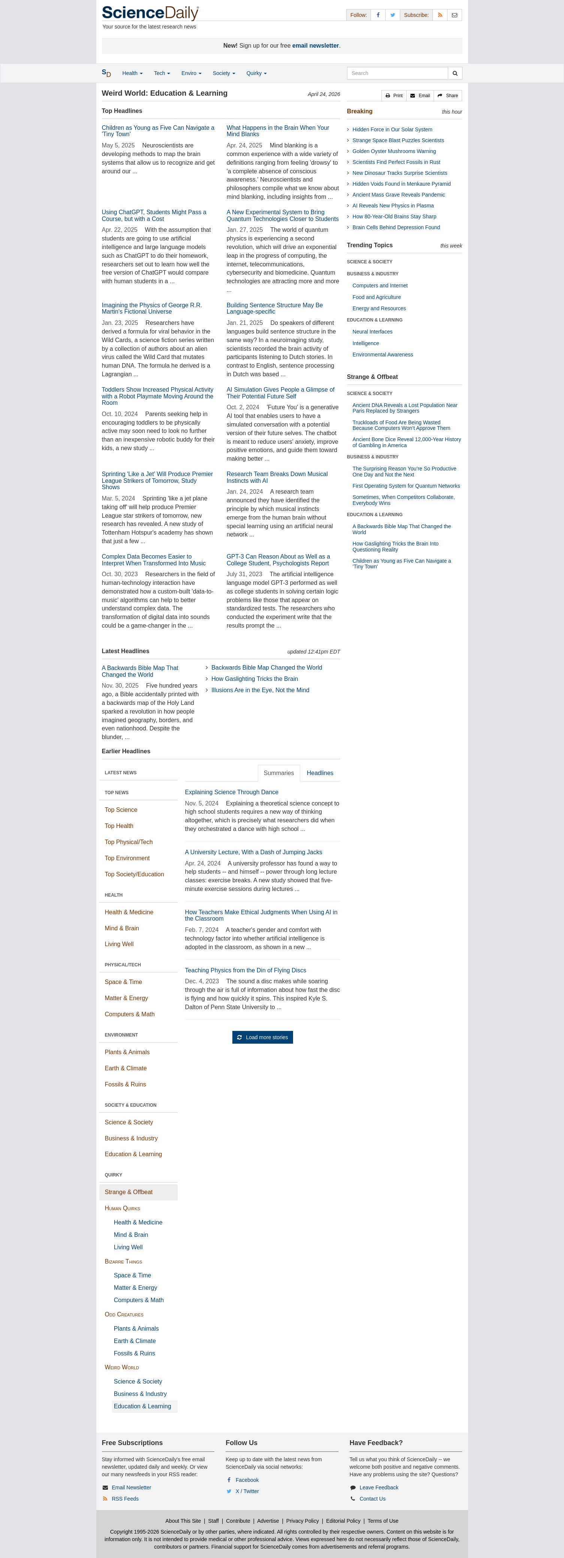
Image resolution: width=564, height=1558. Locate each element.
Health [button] (133, 73)
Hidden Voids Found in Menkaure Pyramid (402, 184)
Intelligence (366, 343)
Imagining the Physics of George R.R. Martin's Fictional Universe (152, 308)
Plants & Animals (127, 1052)
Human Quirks (122, 1208)
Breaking (360, 111)
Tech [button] (162, 73)
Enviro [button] (191, 73)
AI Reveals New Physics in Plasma (393, 206)
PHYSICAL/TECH (123, 965)
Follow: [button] (358, 15)
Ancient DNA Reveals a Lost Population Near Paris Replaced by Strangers (405, 408)
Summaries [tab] (279, 773)
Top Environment (127, 858)
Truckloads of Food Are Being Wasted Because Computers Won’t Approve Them (401, 425)
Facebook (247, 1480)
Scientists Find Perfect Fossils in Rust (396, 162)
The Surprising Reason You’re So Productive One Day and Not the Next (404, 471)
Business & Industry (131, 1138)
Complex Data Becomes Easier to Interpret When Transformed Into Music (154, 559)
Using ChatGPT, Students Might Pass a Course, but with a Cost (154, 215)
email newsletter (315, 45)
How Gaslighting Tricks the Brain (254, 679)
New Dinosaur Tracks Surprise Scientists (400, 173)
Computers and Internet (380, 285)
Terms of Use (383, 1521)
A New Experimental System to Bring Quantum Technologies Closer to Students (283, 215)
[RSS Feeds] (439, 15)
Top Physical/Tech (129, 842)
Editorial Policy (343, 1521)
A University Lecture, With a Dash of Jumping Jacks (253, 852)
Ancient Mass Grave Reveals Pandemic (399, 195)
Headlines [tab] (320, 773)
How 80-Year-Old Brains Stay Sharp (395, 216)
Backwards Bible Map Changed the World (266, 667)
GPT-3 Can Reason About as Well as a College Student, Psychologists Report (278, 559)
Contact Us (373, 1499)
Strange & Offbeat (129, 1192)
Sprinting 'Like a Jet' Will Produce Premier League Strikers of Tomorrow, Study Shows (157, 480)
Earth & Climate (126, 1068)
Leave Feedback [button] (379, 1487)
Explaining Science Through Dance (232, 792)
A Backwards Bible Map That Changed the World (140, 671)
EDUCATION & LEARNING (374, 320)
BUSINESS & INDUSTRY (373, 273)
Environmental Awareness (383, 355)
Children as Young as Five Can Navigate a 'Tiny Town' (402, 563)
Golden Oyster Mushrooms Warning (394, 151)
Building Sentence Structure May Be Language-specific (275, 308)
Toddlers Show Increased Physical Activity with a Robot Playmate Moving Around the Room (158, 396)
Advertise (268, 1521)
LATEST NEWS (121, 772)
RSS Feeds (125, 1499)
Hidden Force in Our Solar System (392, 129)
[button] (394, 95)
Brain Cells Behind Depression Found (396, 227)
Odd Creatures (124, 1314)
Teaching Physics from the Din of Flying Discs (246, 970)
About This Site (183, 1521)
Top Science (121, 810)
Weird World (122, 1367)
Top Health (119, 826)
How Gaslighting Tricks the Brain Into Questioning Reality (396, 546)
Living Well (119, 944)
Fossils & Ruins (125, 1084)
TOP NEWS (117, 792)
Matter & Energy (126, 998)
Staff (213, 1521)
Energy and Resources (379, 308)
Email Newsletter (131, 1487)
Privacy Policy (302, 1521)
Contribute (238, 1521)
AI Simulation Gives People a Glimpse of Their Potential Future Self (281, 393)
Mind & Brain (122, 928)
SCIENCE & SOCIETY (369, 261)
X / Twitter (247, 1491)
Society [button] (224, 73)
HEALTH (114, 895)
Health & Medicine (129, 912)
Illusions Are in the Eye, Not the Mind (260, 690)
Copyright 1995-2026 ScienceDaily (150, 1532)
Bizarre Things (123, 1261)
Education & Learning (133, 1154)
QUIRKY (114, 1175)
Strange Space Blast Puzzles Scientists (398, 140)
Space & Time (123, 982)
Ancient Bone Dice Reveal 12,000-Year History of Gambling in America (407, 442)
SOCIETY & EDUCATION (131, 1105)
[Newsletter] (454, 15)
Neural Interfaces (373, 332)
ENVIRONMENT (121, 1035)
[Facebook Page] (378, 15)
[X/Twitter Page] (392, 15)
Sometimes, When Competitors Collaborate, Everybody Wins (404, 500)
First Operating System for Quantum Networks (406, 486)
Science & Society (129, 1122)
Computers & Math (130, 1014)
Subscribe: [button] (416, 15)
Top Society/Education (134, 874)
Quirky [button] (257, 73)
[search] (455, 73)
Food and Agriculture (377, 297)
